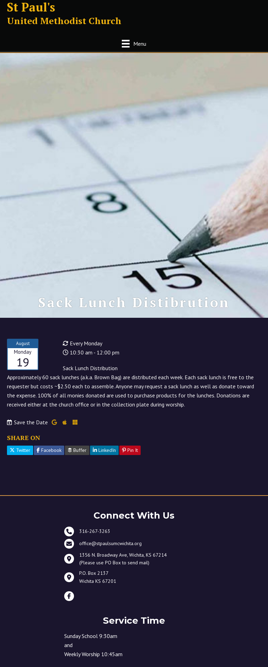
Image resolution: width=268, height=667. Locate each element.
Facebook (49, 452)
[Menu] (134, 43)
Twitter (20, 452)
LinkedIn (104, 452)
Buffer (77, 452)
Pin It (130, 452)
